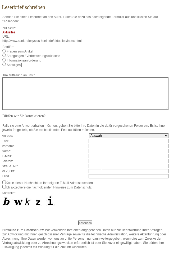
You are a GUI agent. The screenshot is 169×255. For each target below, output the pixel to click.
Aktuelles (8, 32)
